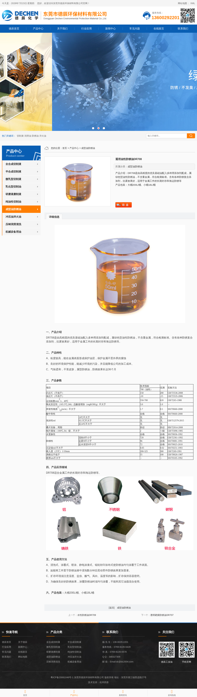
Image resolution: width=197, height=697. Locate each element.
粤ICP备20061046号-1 (62, 677)
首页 (64, 148)
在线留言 (159, 28)
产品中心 (38, 28)
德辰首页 (14, 28)
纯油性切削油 (13, 201)
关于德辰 (22, 642)
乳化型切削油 (13, 186)
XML (192, 3)
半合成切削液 (13, 171)
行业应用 (86, 28)
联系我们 (183, 28)
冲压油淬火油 (13, 216)
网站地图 (182, 3)
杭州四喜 (104, 682)
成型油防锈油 (88, 148)
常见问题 (134, 28)
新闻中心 (110, 28)
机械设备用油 (13, 231)
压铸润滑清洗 (13, 224)
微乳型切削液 (13, 179)
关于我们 (62, 28)
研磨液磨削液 (13, 194)
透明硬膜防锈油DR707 (161, 615)
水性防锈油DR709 (86, 615)
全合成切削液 (13, 164)
